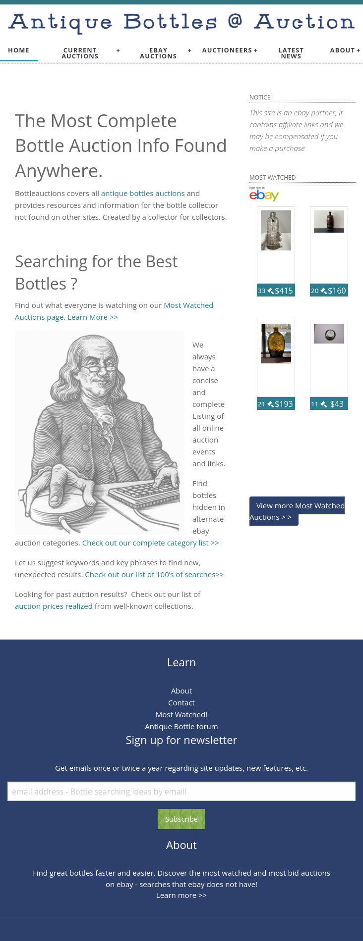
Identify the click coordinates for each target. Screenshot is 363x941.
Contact (181, 702)
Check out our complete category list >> (150, 542)
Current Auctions (80, 53)
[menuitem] (19, 50)
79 (338, 302)
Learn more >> (181, 895)
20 (319, 290)
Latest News (291, 53)
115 (283, 302)
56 (285, 415)
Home (19, 50)
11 (319, 403)
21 (266, 403)
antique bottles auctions (143, 193)
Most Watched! (181, 714)
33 (266, 290)
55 (338, 415)
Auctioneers (227, 50)
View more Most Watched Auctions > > (297, 511)
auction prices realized (54, 606)
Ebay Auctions (158, 53)
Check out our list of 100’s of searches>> (154, 574)
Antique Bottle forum (181, 726)
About (342, 50)
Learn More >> (92, 317)
